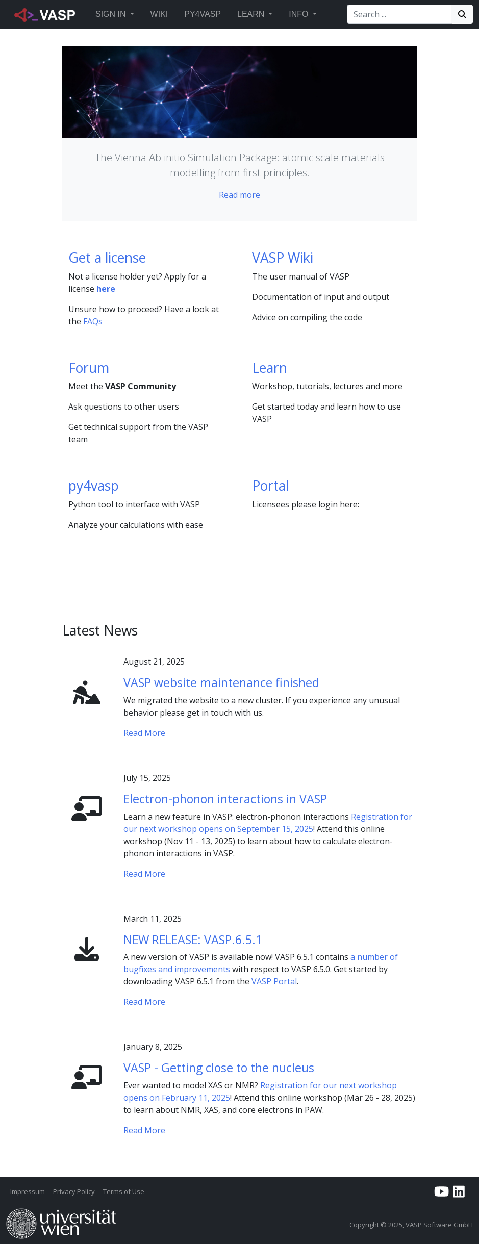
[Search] (399, 14)
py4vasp (93, 485)
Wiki (159, 14)
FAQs (93, 321)
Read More (144, 733)
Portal (270, 485)
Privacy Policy (74, 1191)
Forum (88, 368)
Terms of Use (123, 1191)
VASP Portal (274, 981)
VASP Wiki (282, 257)
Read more (239, 194)
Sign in (110, 14)
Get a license (107, 257)
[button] (132, 14)
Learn (250, 14)
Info (298, 14)
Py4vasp (202, 14)
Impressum (27, 1191)
